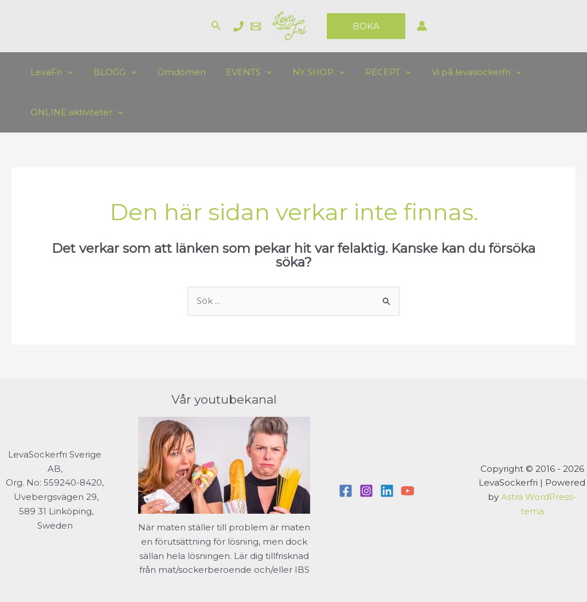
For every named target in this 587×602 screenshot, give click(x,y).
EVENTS (237, 72)
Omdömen (172, 72)
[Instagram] (366, 491)
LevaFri (50, 72)
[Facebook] (346, 491)
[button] (216, 25)
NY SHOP (303, 72)
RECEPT (370, 72)
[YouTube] (407, 491)
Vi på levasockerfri (454, 72)
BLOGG (109, 72)
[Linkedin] (387, 491)
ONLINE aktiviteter (75, 112)
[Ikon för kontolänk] (422, 26)
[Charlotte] (238, 26)
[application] (65, 72)
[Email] (256, 26)
